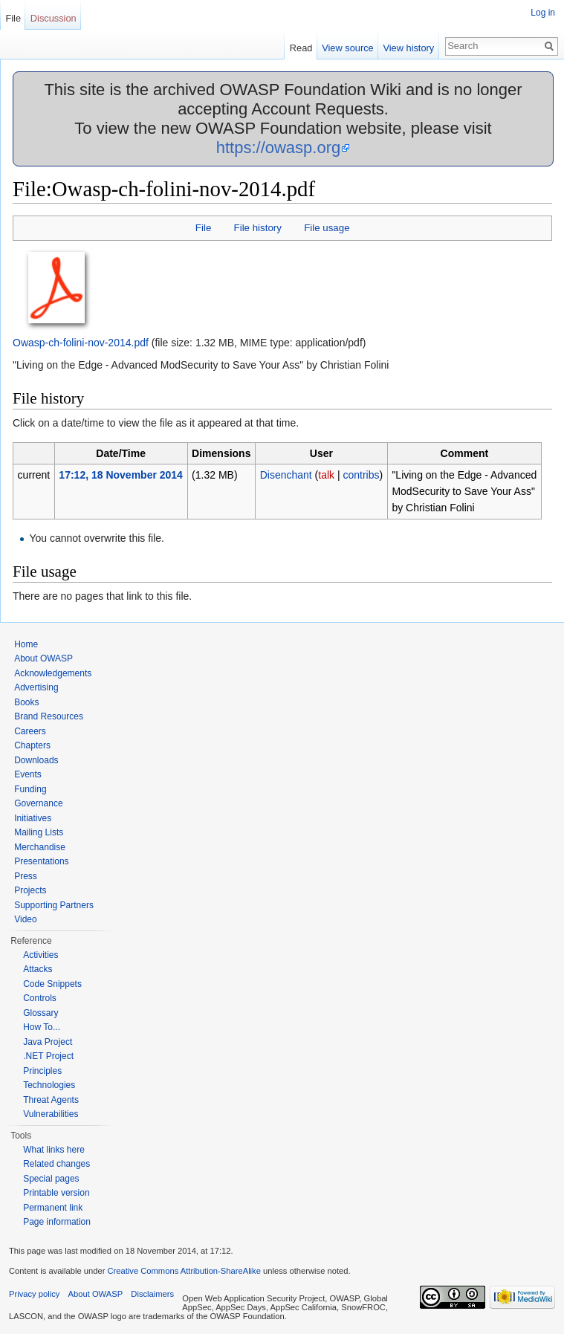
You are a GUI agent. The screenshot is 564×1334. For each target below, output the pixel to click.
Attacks (37, 969)
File (203, 227)
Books (26, 702)
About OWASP (43, 658)
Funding (30, 789)
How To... (41, 1027)
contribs (361, 475)
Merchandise (39, 847)
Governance (38, 803)
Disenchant (286, 475)
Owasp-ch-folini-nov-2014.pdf (81, 343)
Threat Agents (51, 1100)
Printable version (56, 1193)
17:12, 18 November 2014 (121, 475)
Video (25, 919)
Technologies (49, 1085)
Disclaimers (152, 1293)
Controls (39, 998)
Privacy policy (34, 1293)
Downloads (36, 760)
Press (25, 876)
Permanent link (52, 1207)
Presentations (41, 861)
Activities (40, 955)
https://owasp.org (278, 147)
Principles (42, 1071)
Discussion (53, 18)
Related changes (56, 1164)
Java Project (47, 1042)
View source (347, 48)
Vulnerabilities (50, 1114)
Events (28, 774)
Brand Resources (48, 716)
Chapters (32, 745)
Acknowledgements (52, 673)
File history (258, 227)
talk (326, 475)
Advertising (36, 687)
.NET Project (48, 1056)
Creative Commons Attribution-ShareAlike (183, 1270)
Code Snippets (52, 984)
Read (301, 48)
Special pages (51, 1178)
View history (408, 48)
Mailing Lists (38, 832)
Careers (30, 731)
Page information (57, 1222)
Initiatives (32, 818)
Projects (30, 890)
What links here (54, 1149)
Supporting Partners (54, 905)
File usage (326, 227)
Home (26, 644)
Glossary (40, 1013)
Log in (543, 12)
